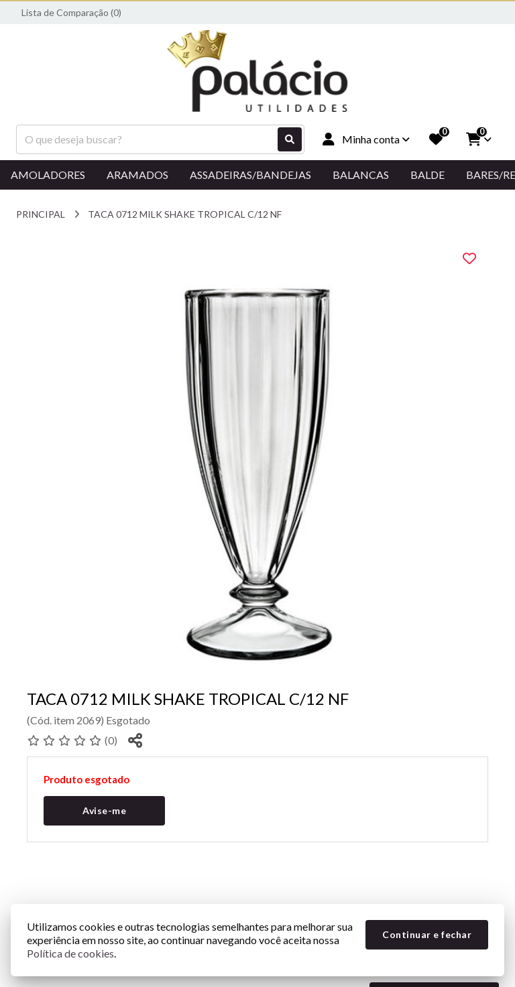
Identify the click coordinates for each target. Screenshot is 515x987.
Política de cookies (70, 953)
